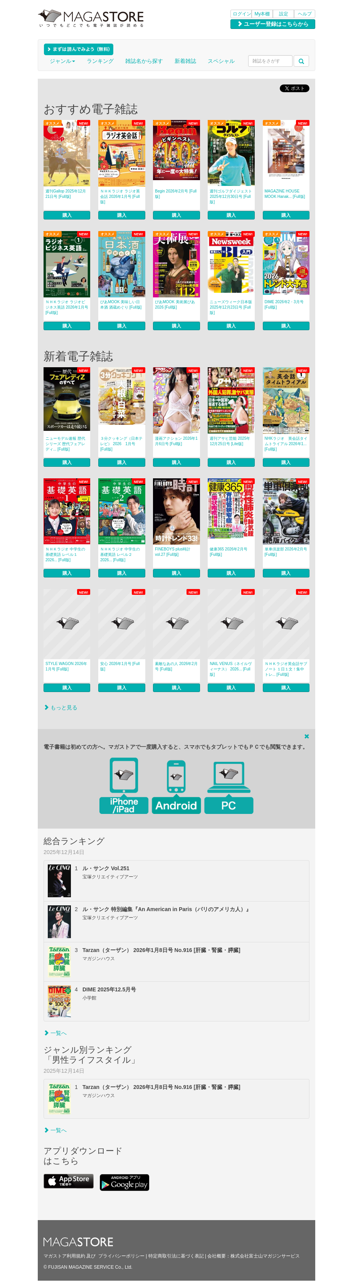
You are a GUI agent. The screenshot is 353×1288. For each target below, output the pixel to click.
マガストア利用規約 (64, 1256)
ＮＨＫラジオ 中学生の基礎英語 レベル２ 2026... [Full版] (120, 554)
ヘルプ (305, 14)
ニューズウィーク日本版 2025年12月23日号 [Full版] (231, 307)
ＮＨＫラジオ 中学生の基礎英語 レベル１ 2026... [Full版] (65, 554)
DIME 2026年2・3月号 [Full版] (284, 304)
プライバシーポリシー (121, 1256)
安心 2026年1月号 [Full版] (120, 666)
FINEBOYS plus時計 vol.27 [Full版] (172, 552)
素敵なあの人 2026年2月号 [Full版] (176, 666)
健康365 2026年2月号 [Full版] (228, 552)
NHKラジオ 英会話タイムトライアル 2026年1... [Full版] (286, 443)
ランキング (100, 61)
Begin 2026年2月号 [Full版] (176, 194)
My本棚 (262, 14)
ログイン (242, 14)
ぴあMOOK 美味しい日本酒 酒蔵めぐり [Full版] (120, 304)
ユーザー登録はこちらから (273, 24)
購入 (67, 215)
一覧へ (55, 1033)
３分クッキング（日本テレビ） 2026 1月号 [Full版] (121, 443)
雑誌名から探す (144, 61)
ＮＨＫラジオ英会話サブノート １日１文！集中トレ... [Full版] (286, 669)
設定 (283, 14)
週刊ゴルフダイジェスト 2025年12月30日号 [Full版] (231, 196)
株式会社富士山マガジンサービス (265, 1256)
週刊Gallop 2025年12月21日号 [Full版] (65, 194)
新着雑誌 (185, 61)
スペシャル (221, 61)
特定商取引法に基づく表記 (176, 1256)
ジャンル (62, 61)
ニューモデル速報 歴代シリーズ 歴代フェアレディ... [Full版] (65, 443)
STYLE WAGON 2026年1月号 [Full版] (66, 666)
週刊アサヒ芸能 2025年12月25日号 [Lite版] (230, 441)
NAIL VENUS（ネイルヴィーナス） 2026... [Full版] (231, 669)
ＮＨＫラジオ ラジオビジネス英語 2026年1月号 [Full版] (66, 307)
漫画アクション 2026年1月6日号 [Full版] (176, 441)
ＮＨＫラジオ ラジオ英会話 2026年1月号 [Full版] (120, 196)
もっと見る (60, 707)
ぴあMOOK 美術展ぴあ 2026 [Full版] (175, 304)
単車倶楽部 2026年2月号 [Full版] (286, 552)
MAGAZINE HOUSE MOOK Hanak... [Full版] (285, 194)
